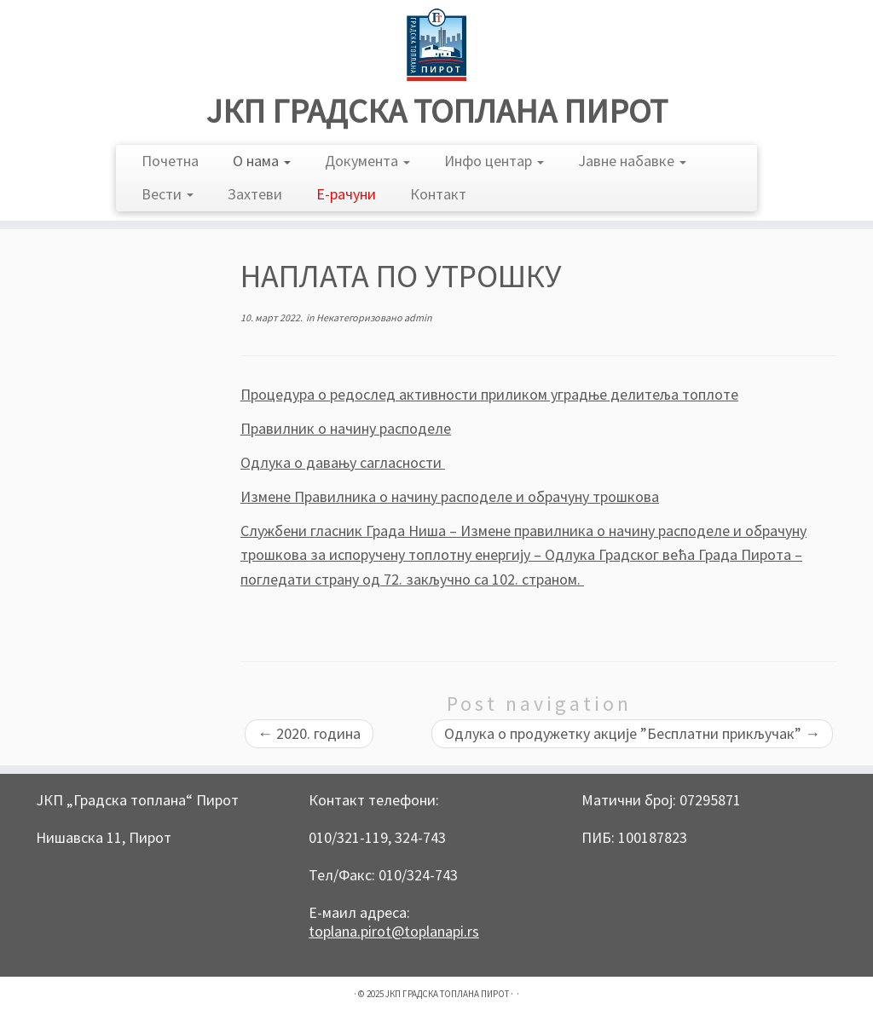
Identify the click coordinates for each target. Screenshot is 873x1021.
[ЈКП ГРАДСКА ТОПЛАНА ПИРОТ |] (436, 45)
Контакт (438, 194)
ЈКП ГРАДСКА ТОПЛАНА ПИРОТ (437, 110)
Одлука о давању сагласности (342, 462)
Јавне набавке (632, 160)
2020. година (309, 733)
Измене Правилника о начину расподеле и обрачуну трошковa (449, 496)
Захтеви (255, 194)
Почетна (170, 160)
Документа (367, 160)
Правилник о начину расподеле (345, 428)
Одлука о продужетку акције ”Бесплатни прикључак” (632, 733)
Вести (168, 194)
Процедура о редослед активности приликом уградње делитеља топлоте (489, 394)
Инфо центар (494, 160)
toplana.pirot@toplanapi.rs (394, 931)
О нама (262, 160)
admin (418, 317)
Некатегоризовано (360, 317)
